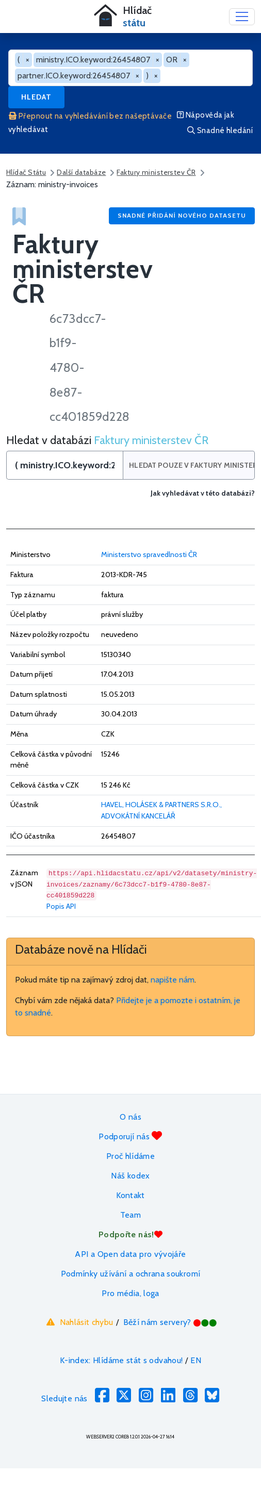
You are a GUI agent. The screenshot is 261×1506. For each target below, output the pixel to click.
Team (130, 1215)
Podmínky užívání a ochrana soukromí (131, 1274)
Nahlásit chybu (78, 1322)
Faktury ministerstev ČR (156, 172)
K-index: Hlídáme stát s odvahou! (121, 1360)
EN (195, 1360)
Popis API (61, 906)
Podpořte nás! (130, 1234)
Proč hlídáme (130, 1156)
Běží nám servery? (170, 1322)
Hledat (36, 97)
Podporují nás (130, 1136)
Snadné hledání (220, 130)
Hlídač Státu (26, 172)
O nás (130, 1117)
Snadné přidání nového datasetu (182, 215)
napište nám (172, 980)
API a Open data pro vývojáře (130, 1254)
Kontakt (130, 1195)
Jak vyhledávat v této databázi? (203, 493)
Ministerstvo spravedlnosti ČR (149, 554)
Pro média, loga (130, 1293)
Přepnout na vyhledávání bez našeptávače (90, 116)
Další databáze (81, 172)
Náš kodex (130, 1176)
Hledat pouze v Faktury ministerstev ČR (191, 465)
